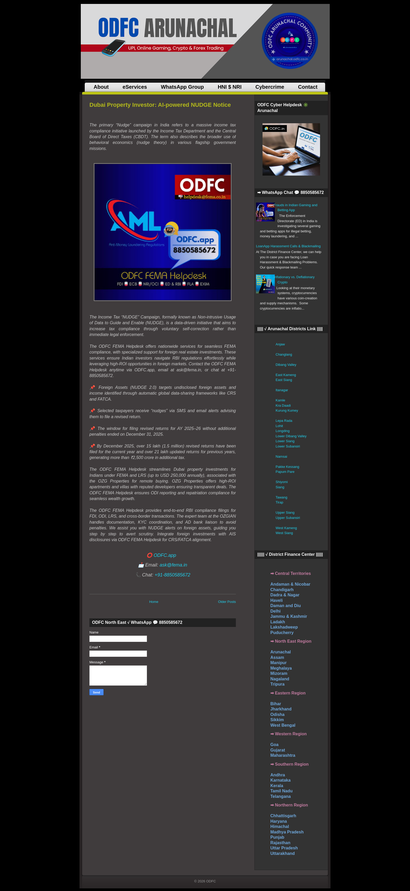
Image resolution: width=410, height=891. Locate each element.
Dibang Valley (286, 365)
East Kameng (286, 375)
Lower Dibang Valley (291, 436)
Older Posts (227, 602)
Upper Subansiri (288, 518)
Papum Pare (285, 472)
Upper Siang (285, 512)
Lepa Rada (284, 421)
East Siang (284, 380)
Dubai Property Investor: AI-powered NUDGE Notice (160, 105)
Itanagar (282, 390)
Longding (283, 431)
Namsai (281, 456)
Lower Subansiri (288, 446)
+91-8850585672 (172, 575)
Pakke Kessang (287, 467)
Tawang (281, 497)
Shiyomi (282, 482)
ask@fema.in (173, 565)
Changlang (284, 354)
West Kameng (286, 528)
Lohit (279, 426)
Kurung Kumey (287, 410)
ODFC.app (164, 555)
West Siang (284, 533)
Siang (280, 487)
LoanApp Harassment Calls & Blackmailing (288, 246)
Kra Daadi (283, 405)
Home (153, 602)
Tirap (279, 502)
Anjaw (280, 344)
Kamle (280, 400)
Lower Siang (285, 441)
